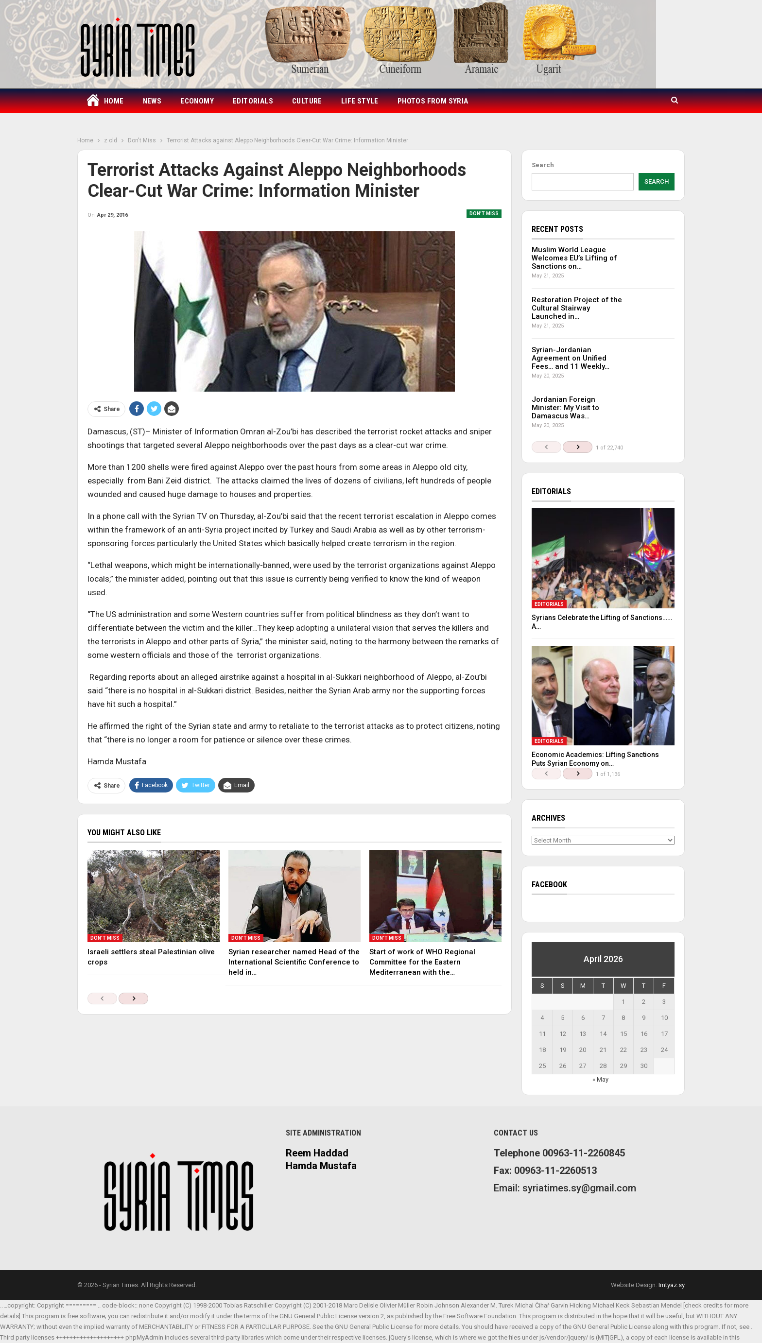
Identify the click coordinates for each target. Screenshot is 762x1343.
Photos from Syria (433, 101)
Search (543, 165)
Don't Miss (484, 213)
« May (600, 1079)
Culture (307, 101)
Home (105, 101)
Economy (197, 101)
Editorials (253, 101)
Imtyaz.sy (671, 1285)
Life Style (360, 101)
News (152, 101)
